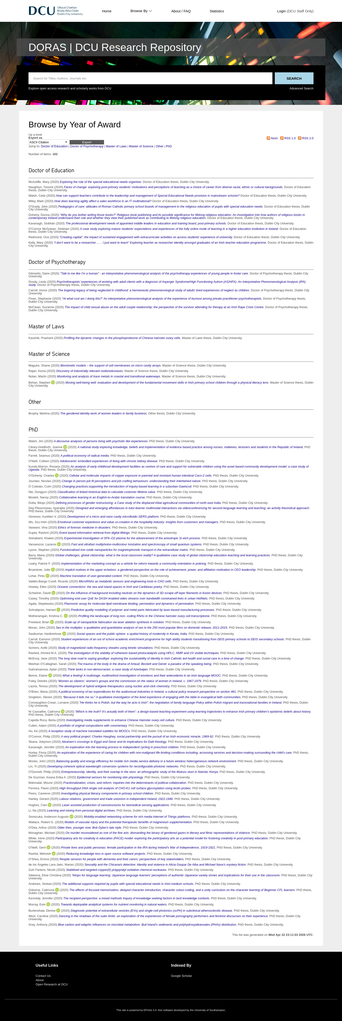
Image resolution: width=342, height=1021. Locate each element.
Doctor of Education (54, 146)
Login (281, 11)
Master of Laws (116, 146)
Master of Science (141, 146)
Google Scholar (181, 976)
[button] (87, 142)
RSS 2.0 (305, 138)
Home (106, 11)
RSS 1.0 (287, 138)
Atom (271, 138)
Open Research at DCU (52, 984)
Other (159, 146)
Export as (35, 137)
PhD (169, 146)
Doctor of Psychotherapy (86, 146)
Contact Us (43, 976)
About (39, 980)
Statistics (217, 11)
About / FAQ (181, 11)
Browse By (141, 11)
